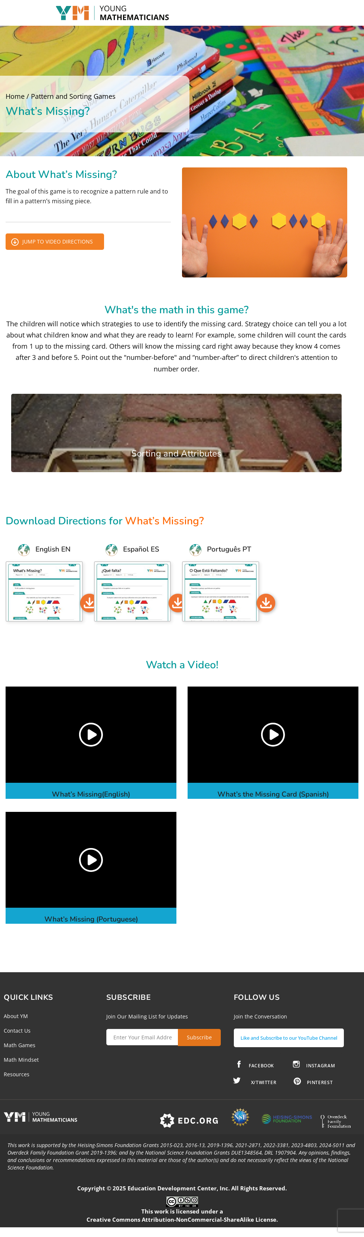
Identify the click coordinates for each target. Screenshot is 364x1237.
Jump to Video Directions (57, 241)
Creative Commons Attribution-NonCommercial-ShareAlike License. (182, 1229)
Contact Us (17, 1030)
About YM (16, 1016)
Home (15, 96)
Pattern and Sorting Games (73, 96)
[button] (91, 735)
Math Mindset (21, 1059)
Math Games (19, 1045)
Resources (16, 1074)
